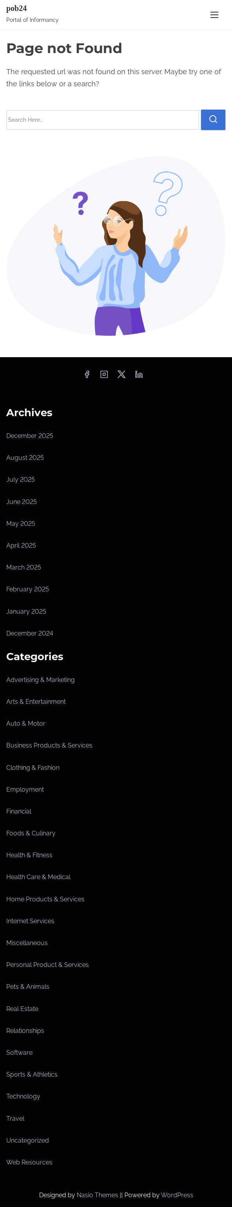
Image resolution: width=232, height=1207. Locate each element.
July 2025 (20, 479)
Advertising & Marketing (40, 680)
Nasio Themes (98, 1195)
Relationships (25, 1030)
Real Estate (22, 1009)
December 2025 (29, 436)
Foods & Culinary (31, 833)
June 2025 (21, 502)
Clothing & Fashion (32, 767)
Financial (18, 811)
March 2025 (23, 567)
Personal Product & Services (47, 964)
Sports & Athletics (32, 1074)
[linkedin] (139, 377)
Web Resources (29, 1162)
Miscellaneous (27, 943)
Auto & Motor (25, 723)
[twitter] (121, 377)
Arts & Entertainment (36, 701)
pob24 (16, 8)
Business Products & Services (49, 745)
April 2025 (21, 545)
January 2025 (26, 611)
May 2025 (20, 523)
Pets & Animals (27, 986)
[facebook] (87, 377)
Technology (23, 1096)
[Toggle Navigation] (214, 14)
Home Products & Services (45, 899)
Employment (25, 789)
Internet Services (30, 921)
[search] (213, 119)
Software (19, 1052)
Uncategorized (27, 1140)
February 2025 (27, 589)
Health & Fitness (29, 855)
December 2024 (29, 633)
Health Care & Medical (38, 877)
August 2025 (25, 457)
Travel (15, 1118)
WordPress (177, 1195)
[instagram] (104, 377)
